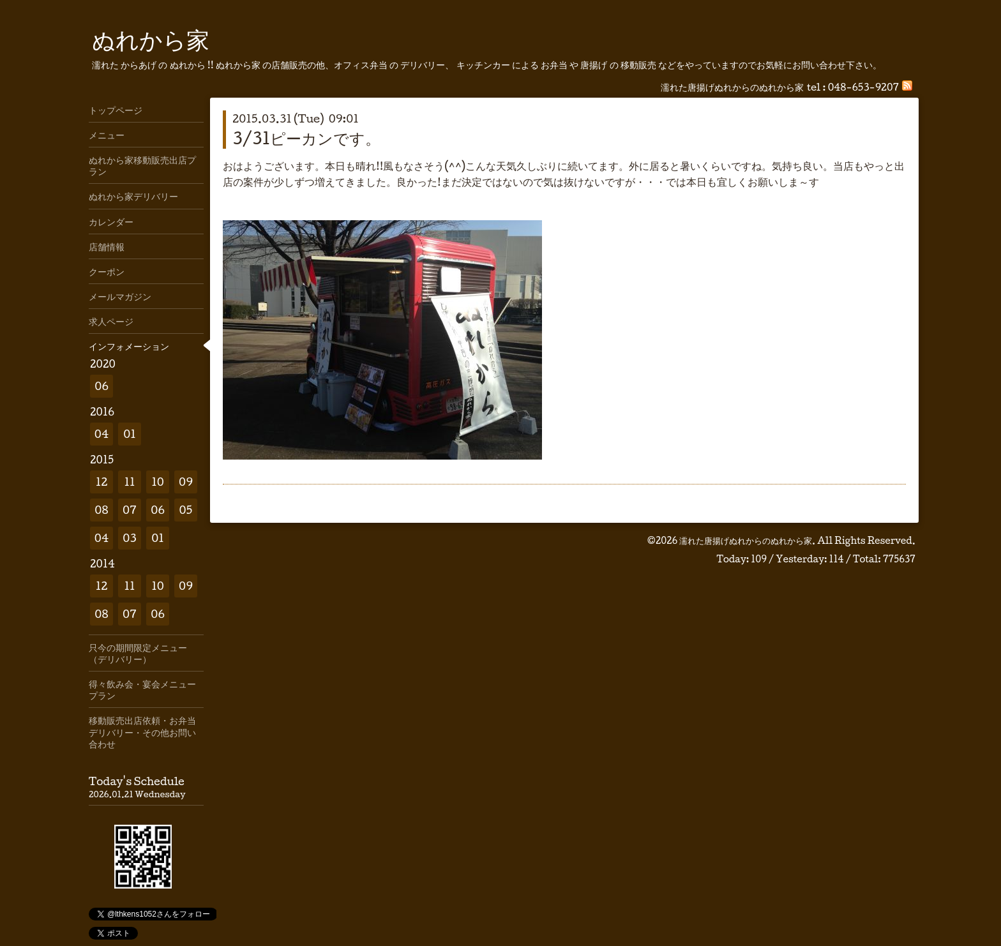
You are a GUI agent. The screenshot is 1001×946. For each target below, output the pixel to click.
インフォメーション (129, 346)
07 (130, 509)
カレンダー (111, 221)
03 (130, 537)
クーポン (106, 271)
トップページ (115, 110)
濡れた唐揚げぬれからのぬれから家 (745, 540)
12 (102, 481)
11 (129, 481)
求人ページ (111, 321)
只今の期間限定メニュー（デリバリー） (138, 653)
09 (186, 481)
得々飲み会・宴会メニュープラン (142, 689)
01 (129, 433)
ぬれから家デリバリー (133, 196)
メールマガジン (120, 296)
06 (101, 386)
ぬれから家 (150, 39)
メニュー (106, 134)
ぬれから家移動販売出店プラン (142, 165)
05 (186, 509)
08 (101, 509)
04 (101, 433)
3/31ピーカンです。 (306, 138)
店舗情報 (106, 246)
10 (157, 481)
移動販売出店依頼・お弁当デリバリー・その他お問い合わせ (142, 731)
